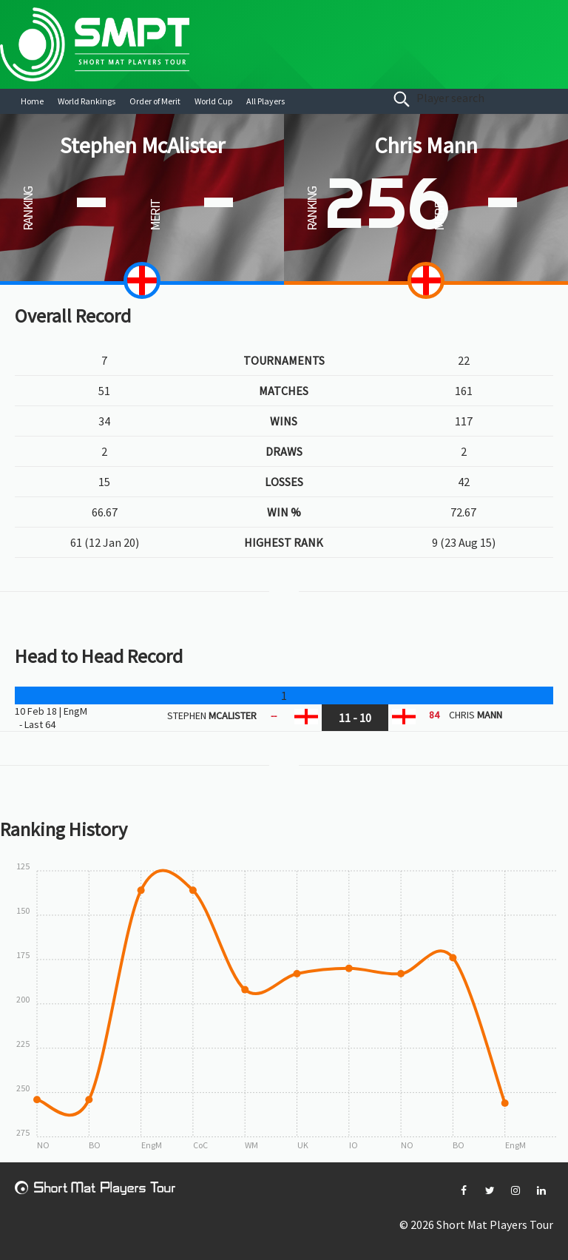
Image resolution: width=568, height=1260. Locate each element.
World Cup (213, 101)
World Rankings (86, 101)
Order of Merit (154, 101)
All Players (265, 101)
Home (32, 101)
